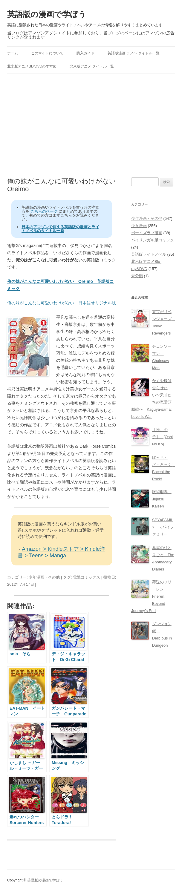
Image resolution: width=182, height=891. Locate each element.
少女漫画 (139, 225)
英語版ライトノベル (148, 254)
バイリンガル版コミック (152, 240)
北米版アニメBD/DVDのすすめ (31, 66)
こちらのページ (44, 211)
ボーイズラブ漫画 (146, 233)
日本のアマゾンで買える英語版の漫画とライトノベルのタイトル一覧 (60, 229)
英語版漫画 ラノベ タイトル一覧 (134, 53)
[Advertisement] (91, 125)
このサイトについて (47, 53)
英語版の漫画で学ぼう (46, 14)
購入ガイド (85, 53)
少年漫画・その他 (44, 577)
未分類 (137, 276)
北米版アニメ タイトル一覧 (92, 66)
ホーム (12, 53)
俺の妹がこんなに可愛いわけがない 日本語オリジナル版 (61, 302)
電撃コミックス (86, 577)
